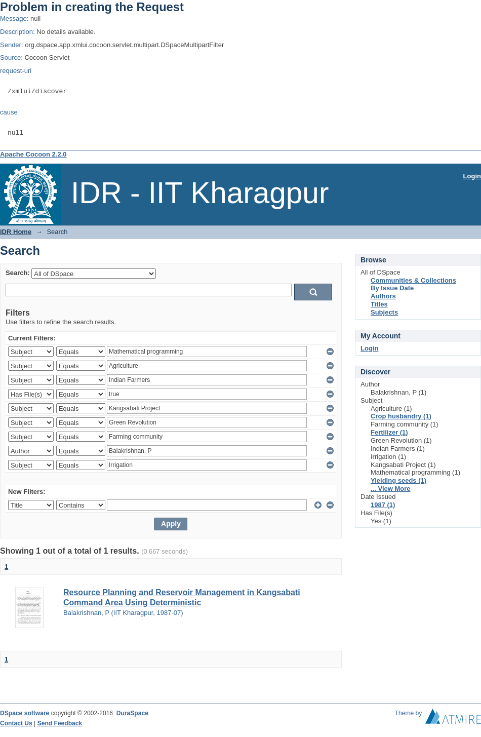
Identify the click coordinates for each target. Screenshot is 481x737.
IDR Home (15, 232)
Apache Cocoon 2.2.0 (33, 154)
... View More (391, 488)
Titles (379, 304)
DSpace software (24, 713)
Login (472, 176)
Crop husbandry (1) (401, 416)
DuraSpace (132, 713)
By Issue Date (392, 288)
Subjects (384, 312)
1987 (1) (383, 505)
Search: (18, 273)
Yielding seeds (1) (398, 480)
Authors (383, 296)
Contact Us (16, 723)
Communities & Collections (413, 280)
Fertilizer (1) (389, 432)
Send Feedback (60, 723)
